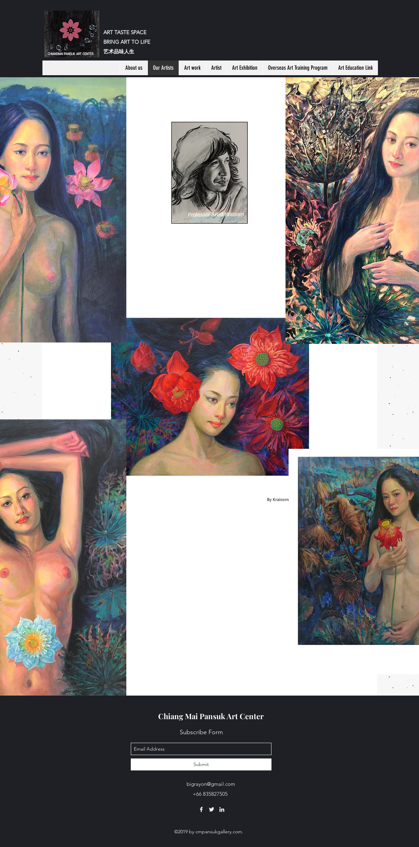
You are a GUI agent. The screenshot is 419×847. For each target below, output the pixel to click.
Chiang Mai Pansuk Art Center (211, 716)
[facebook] (201, 809)
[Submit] (201, 764)
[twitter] (211, 809)
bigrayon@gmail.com (211, 784)
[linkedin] (221, 809)
